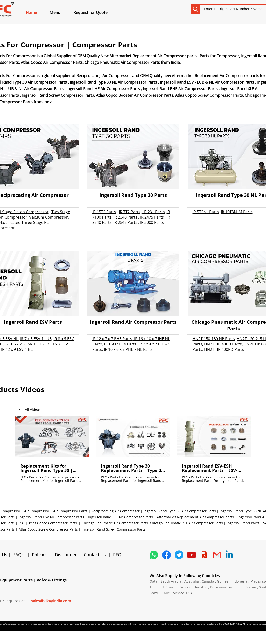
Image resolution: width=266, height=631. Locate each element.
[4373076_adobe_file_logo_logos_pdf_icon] (204, 554)
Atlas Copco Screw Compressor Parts (48, 529)
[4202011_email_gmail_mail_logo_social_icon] (216, 554)
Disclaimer (67, 555)
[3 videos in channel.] (133, 449)
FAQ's (19, 555)
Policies (40, 555)
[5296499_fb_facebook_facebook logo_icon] (166, 554)
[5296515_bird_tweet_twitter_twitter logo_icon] (179, 554)
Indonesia (239, 581)
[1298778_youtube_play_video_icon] (191, 554)
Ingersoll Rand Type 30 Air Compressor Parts (180, 511)
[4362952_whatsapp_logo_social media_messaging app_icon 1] (154, 554)
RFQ (117, 555)
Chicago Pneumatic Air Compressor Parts (115, 523)
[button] (61, 12)
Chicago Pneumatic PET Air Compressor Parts (186, 523)
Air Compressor (36, 511)
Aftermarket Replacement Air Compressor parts (195, 517)
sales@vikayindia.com (51, 600)
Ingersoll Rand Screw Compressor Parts (113, 529)
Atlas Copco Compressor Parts (52, 523)
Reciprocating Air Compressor (116, 511)
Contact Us (95, 555)
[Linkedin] (229, 554)
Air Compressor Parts (70, 511)
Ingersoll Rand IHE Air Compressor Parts (120, 517)
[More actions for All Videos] (30, 409)
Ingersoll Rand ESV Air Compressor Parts (51, 517)
